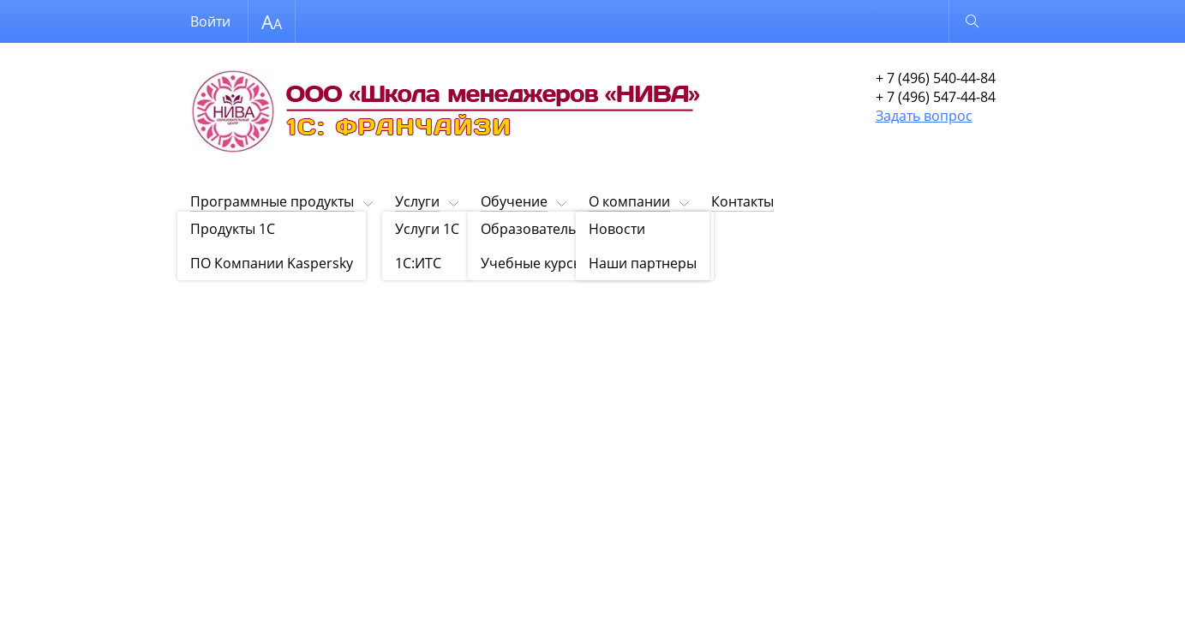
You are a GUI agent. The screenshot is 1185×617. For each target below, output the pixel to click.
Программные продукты (272, 201)
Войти (210, 21)
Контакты (742, 201)
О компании (629, 201)
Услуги (417, 201)
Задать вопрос (924, 115)
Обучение (514, 201)
